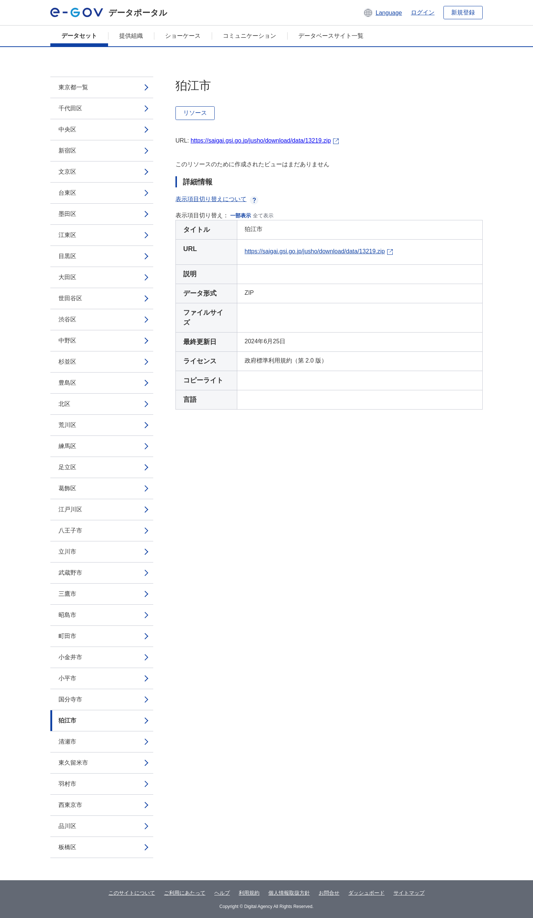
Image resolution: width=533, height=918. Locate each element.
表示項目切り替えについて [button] (216, 199)
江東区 (67, 235)
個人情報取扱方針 (289, 893)
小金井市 (70, 657)
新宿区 (67, 150)
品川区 (67, 826)
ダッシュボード (366, 893)
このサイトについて (131, 893)
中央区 (67, 129)
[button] (382, 12)
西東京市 (70, 805)
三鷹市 (67, 594)
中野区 (67, 340)
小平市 (67, 678)
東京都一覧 (73, 87)
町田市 (67, 636)
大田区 (67, 277)
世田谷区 (70, 298)
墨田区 (67, 214)
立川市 (67, 551)
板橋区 (67, 847)
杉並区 (67, 361)
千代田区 (70, 108)
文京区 (67, 171)
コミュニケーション (249, 36)
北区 (64, 404)
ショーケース (183, 36)
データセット (79, 36)
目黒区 (67, 256)
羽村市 (67, 784)
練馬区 (67, 446)
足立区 (67, 467)
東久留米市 (73, 763)
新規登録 (463, 12)
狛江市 (67, 720)
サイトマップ (409, 893)
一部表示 (240, 215)
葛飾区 (67, 488)
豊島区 (67, 383)
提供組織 (131, 36)
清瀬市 (67, 741)
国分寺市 (70, 699)
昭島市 (67, 615)
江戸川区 (70, 509)
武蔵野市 (70, 573)
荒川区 (67, 425)
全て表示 (263, 215)
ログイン (423, 12)
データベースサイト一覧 (330, 36)
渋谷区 (67, 319)
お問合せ (329, 893)
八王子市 (70, 530)
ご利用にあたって (184, 893)
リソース (195, 113)
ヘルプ (222, 893)
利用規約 (249, 893)
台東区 (67, 193)
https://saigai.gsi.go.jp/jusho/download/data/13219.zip (261, 140)
